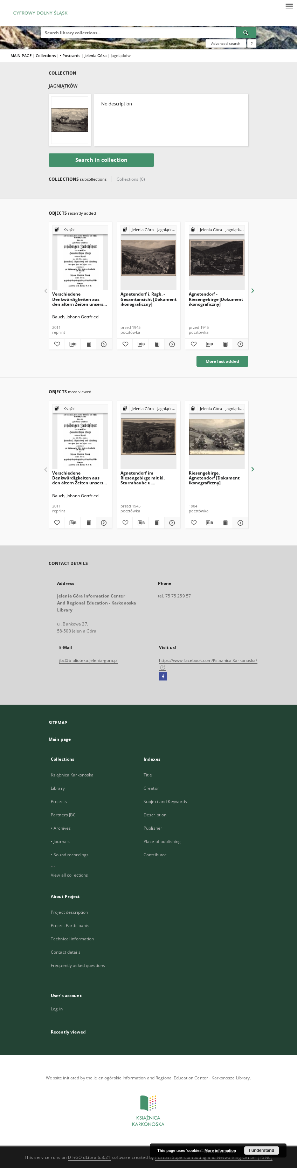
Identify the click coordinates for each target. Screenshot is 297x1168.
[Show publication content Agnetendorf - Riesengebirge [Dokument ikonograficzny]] (225, 344)
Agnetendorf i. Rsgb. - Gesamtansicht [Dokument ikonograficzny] (148, 299)
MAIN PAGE (21, 55)
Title (148, 775)
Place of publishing (162, 841)
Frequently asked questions (78, 965)
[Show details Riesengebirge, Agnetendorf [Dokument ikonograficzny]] (239, 522)
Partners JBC (63, 815)
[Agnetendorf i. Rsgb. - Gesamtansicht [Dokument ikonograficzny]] (148, 258)
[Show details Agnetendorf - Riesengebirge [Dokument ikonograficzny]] (239, 344)
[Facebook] (163, 676)
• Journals (60, 841)
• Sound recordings (70, 855)
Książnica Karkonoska (72, 775)
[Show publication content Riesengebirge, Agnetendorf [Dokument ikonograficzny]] (225, 522)
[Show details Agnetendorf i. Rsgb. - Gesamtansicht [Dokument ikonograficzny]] (171, 344)
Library (58, 788)
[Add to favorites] (56, 344)
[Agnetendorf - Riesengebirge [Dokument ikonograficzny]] (216, 258)
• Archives (61, 828)
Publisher (153, 828)
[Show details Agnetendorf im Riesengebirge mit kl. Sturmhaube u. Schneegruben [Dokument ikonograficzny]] (171, 522)
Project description (69, 912)
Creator (151, 788)
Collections (46, 55)
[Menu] (289, 5)
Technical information (72, 939)
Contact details (66, 952)
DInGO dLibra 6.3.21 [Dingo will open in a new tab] (89, 1157)
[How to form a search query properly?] (251, 43)
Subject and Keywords (165, 801)
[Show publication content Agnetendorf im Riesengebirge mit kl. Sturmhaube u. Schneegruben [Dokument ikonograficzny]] (156, 522)
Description (155, 815)
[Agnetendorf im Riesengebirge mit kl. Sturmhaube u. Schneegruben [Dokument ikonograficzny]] (148, 437)
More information (220, 1150)
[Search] (246, 32)
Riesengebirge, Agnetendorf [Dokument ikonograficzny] (214, 478)
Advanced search (225, 43)
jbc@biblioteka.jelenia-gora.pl (88, 660)
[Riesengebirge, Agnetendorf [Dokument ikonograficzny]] (216, 437)
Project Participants (70, 925)
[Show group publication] (80, 230)
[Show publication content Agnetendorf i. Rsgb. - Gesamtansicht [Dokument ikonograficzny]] (156, 344)
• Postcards (70, 55)
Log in (57, 1009)
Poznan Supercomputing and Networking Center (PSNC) (213, 1157)
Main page (60, 739)
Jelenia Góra (96, 55)
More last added (222, 361)
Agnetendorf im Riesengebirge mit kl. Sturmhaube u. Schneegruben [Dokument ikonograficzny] (147, 478)
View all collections (69, 875)
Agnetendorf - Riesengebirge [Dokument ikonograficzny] (216, 299)
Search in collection (101, 160)
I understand (261, 1150)
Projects (59, 801)
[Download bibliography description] (72, 344)
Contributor (155, 855)
